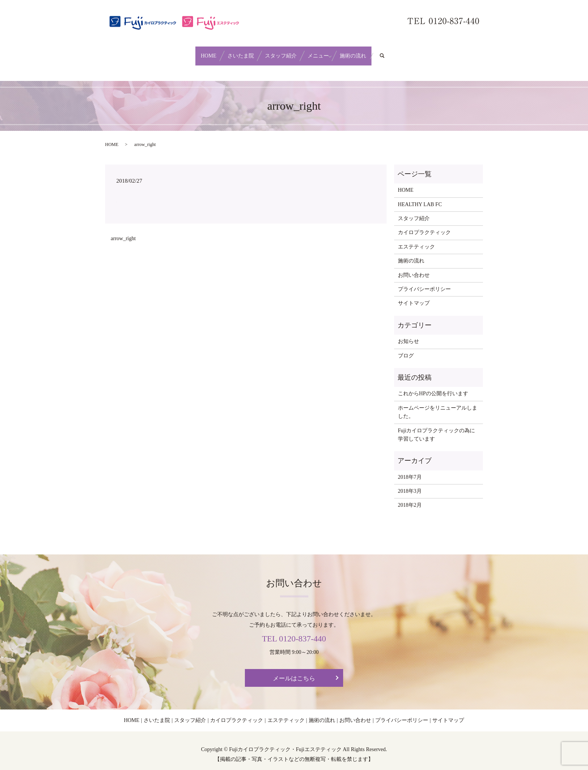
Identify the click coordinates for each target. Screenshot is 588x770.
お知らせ (408, 334)
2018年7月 (410, 469)
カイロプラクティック (424, 225)
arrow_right (123, 231)
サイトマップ (414, 296)
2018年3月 (410, 484)
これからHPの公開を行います (433, 386)
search (413, 52)
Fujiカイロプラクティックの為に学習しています (436, 427)
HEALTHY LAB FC (420, 197)
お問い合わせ (414, 267)
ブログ (406, 348)
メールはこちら (294, 671)
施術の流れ (373, 52)
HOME (188, 52)
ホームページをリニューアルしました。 (437, 405)
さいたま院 (230, 52)
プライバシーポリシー (424, 282)
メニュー (328, 52)
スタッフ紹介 (281, 52)
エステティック (416, 239)
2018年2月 (410, 498)
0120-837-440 (302, 631)
